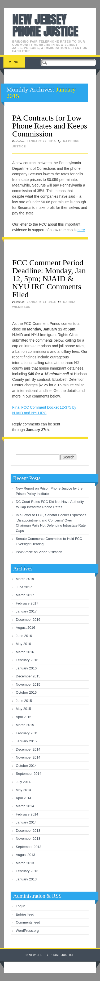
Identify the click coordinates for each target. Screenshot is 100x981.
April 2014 (24, 798)
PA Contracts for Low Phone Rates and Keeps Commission (49, 125)
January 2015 (26, 741)
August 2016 (25, 628)
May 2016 (23, 644)
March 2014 (25, 806)
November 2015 (28, 684)
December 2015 (28, 676)
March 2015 (25, 725)
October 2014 (26, 766)
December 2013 (28, 831)
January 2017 (26, 611)
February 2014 (27, 814)
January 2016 (26, 668)
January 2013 (26, 879)
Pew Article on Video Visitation (39, 552)
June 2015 (24, 701)
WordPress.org (27, 931)
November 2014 (28, 757)
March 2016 (25, 652)
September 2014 (28, 774)
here (81, 230)
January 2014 (26, 822)
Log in (20, 906)
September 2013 (28, 847)
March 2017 (25, 595)
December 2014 (28, 749)
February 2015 (27, 733)
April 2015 (24, 717)
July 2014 (23, 782)
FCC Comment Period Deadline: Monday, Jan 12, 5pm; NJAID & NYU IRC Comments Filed (49, 278)
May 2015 (23, 709)
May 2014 (23, 790)
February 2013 (27, 871)
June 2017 (24, 587)
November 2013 (28, 839)
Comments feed (28, 922)
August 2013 (25, 855)
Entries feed (25, 914)
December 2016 (28, 620)
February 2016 (27, 660)
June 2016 (24, 636)
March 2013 (25, 863)
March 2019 (25, 579)
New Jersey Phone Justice (45, 25)
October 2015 (26, 692)
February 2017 (27, 603)
